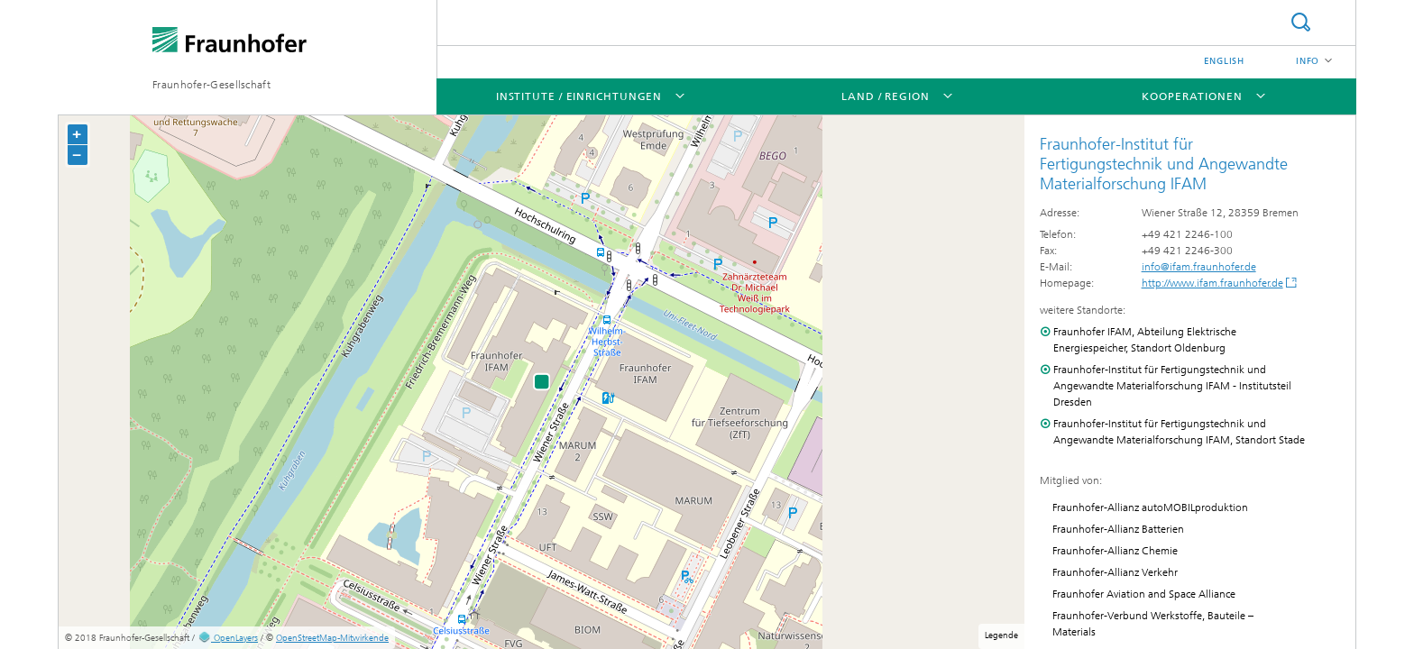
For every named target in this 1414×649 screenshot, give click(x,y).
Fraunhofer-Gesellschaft (211, 84)
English (1224, 61)
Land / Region (885, 96)
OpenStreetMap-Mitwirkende (332, 638)
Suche (1300, 22)
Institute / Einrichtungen (579, 96)
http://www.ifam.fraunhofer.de (1212, 283)
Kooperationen (1192, 96)
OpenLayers (227, 638)
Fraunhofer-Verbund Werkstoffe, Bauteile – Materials (1152, 623)
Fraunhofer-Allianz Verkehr (1115, 572)
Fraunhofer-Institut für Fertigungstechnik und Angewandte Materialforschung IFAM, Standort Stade (1179, 431)
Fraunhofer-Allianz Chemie (1115, 550)
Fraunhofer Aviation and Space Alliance (1143, 594)
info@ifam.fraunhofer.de (1199, 267)
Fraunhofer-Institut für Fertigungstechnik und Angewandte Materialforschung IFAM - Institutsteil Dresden (1172, 385)
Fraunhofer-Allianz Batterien (1118, 529)
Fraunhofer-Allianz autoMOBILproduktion (1150, 507)
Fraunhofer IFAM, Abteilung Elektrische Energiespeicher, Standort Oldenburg (1144, 339)
